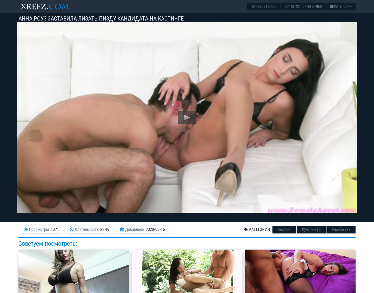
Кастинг (284, 229)
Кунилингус (311, 229)
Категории (341, 6)
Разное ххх (341, 229)
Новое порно (264, 6)
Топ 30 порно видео (303, 6)
